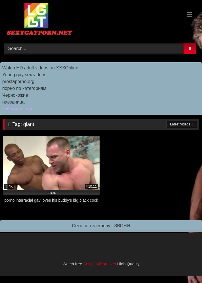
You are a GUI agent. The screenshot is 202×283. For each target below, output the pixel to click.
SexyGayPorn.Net (99, 264)
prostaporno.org (18, 81)
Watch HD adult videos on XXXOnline (40, 67)
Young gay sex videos (24, 74)
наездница (13, 102)
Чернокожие (15, 95)
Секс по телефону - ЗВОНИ (101, 225)
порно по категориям (24, 88)
